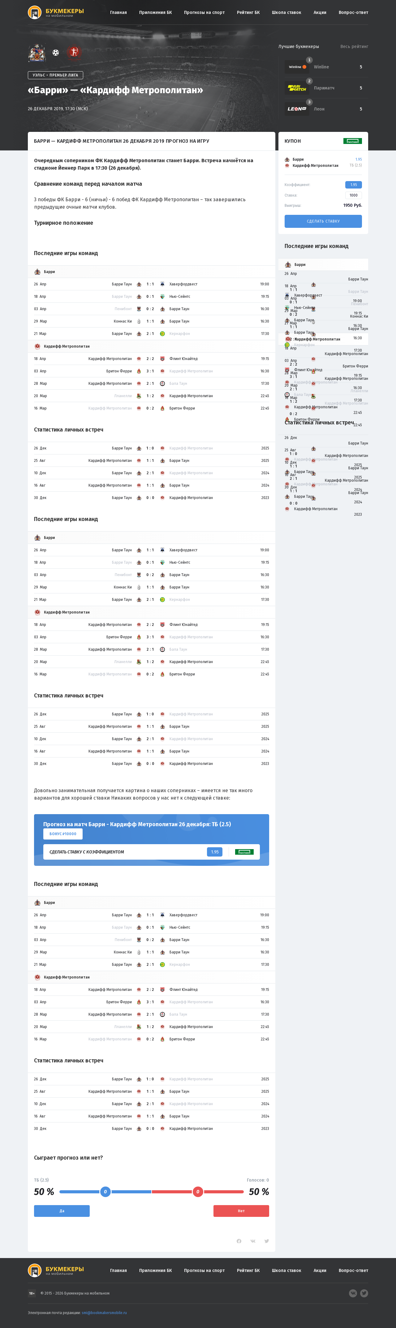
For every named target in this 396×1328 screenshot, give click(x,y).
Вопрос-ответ (353, 12)
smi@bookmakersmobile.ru (104, 1313)
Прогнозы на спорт (204, 12)
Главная (118, 12)
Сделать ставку (323, 221)
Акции (320, 12)
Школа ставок (286, 12)
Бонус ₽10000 (63, 834)
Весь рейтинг (354, 46)
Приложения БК (155, 12)
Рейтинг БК (248, 12)
